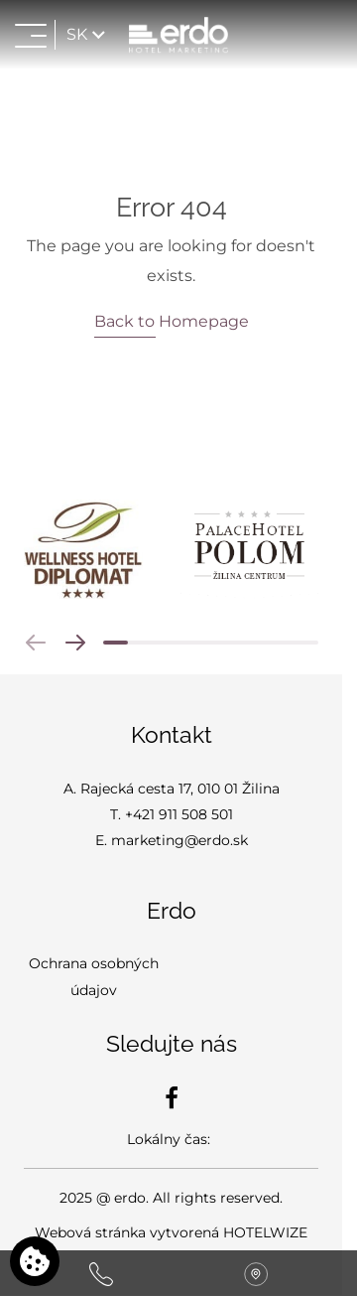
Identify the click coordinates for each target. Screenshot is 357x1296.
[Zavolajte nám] (101, 1273)
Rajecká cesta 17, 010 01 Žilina (180, 788)
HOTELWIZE (265, 1232)
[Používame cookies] (35, 1261)
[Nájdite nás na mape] (256, 1273)
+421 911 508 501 (179, 814)
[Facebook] (171, 1097)
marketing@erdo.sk (179, 840)
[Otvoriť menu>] (31, 35)
